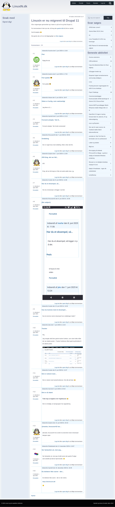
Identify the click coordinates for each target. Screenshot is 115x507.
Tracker (44, 328)
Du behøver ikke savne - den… (53, 471)
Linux (90, 82)
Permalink (35, 69)
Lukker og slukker (94, 142)
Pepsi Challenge (93, 92)
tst (89, 35)
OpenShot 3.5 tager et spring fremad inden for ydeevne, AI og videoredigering (98, 117)
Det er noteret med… (49, 374)
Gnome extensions (94, 57)
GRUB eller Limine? (94, 27)
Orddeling (45, 138)
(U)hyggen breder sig (95, 71)
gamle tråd (60, 28)
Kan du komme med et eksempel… (54, 310)
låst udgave (59, 36)
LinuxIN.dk (19, 6)
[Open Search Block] (110, 3)
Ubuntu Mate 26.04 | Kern (96, 31)
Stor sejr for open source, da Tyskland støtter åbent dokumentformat (97, 130)
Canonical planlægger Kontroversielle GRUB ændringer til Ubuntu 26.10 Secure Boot (99, 99)
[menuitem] (74, 3)
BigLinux (91, 146)
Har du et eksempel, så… (51, 183)
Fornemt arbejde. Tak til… (51, 120)
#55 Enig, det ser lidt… (50, 157)
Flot (43, 54)
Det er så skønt (47, 392)
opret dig (68, 41)
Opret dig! (7, 22)
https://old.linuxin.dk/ (48, 481)
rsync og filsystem (94, 123)
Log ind (62, 41)
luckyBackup (92, 175)
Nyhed (33, 495)
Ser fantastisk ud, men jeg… (52, 450)
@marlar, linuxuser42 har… (52, 426)
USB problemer (93, 61)
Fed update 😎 (47, 78)
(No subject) (46, 202)
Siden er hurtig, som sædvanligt (53, 101)
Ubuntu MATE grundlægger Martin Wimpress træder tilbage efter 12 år (98, 108)
